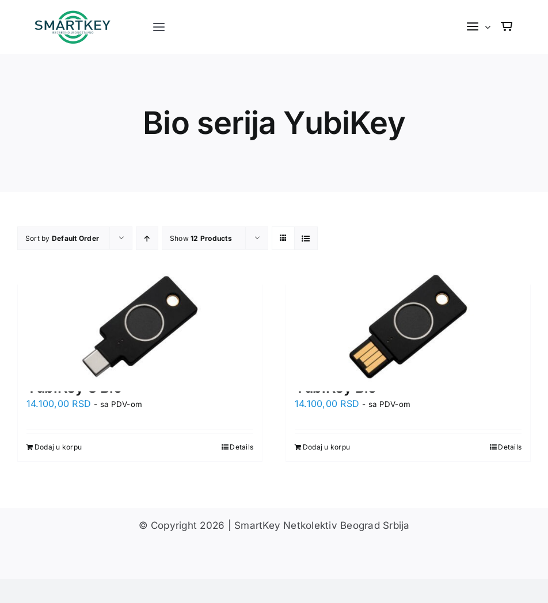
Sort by (62, 238)
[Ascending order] (147, 238)
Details (241, 447)
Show (201, 238)
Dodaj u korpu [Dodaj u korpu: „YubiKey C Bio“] (58, 447)
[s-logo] (73, 15)
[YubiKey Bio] (408, 326)
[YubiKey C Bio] (140, 326)
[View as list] (306, 238)
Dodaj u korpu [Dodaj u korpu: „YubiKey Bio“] (326, 447)
